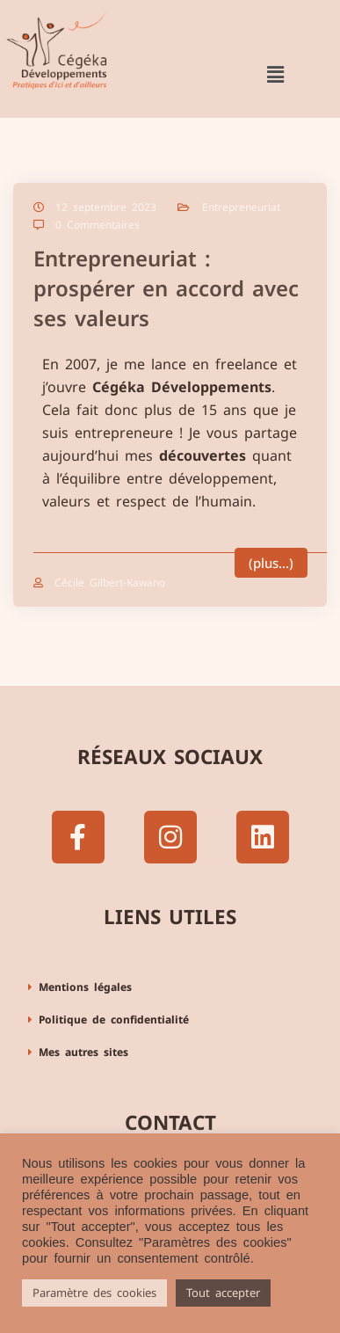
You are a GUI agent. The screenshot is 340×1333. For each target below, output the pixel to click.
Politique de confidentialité (114, 1019)
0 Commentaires (97, 224)
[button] (275, 74)
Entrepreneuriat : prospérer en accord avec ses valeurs (166, 288)
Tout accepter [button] (223, 1292)
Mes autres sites (83, 1052)
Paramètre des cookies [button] (94, 1292)
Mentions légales (85, 987)
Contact (170, 1122)
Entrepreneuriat (241, 207)
